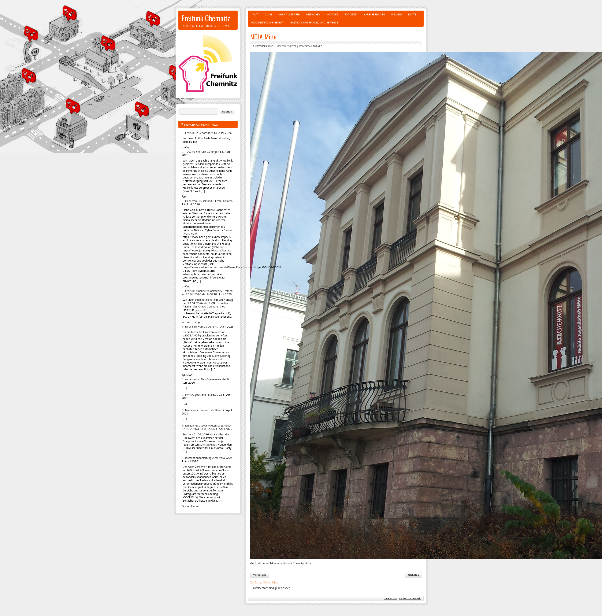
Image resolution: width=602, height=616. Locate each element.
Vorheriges (259, 574)
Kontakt (332, 14)
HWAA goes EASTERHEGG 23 (203, 394)
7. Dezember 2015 (263, 46)
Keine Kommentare (310, 46)
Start (255, 14)
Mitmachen (313, 14)
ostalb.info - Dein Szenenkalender (205, 379)
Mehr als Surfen (289, 14)
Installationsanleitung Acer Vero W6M (208, 458)
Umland (396, 14)
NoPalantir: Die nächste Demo (203, 410)
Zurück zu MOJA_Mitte (264, 582)
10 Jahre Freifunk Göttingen (202, 151)
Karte (412, 14)
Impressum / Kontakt (410, 598)
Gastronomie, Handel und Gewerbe (314, 22)
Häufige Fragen (374, 14)
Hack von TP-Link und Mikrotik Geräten (209, 201)
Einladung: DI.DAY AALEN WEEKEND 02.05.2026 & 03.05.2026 (206, 427)
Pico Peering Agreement (267, 22)
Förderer (351, 14)
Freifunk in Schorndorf (199, 132)
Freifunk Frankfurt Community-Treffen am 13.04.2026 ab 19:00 (207, 292)
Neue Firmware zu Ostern (200, 326)
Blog (268, 14)
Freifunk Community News (201, 124)
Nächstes (413, 574)
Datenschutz (390, 598)
